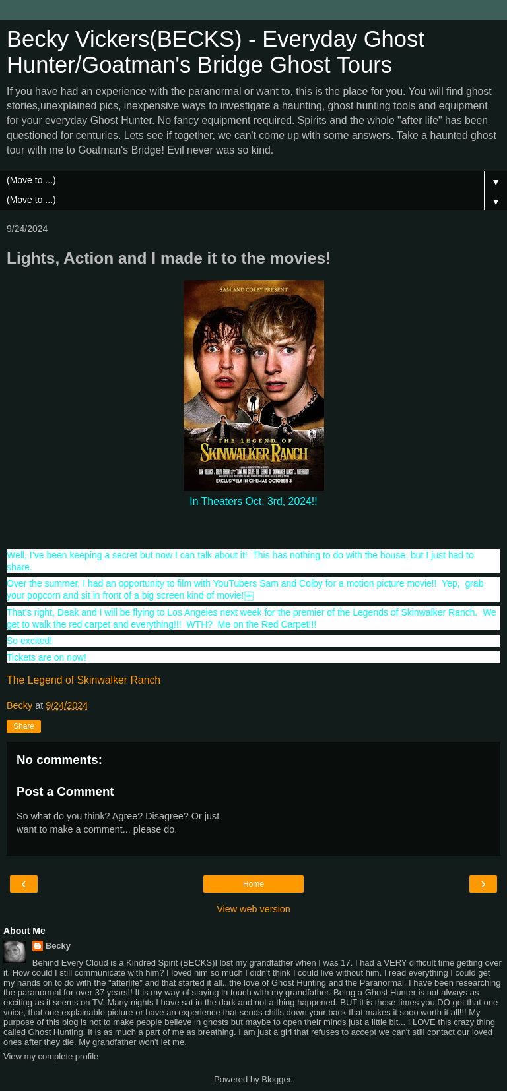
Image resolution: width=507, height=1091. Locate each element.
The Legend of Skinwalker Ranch (83, 680)
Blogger (275, 1079)
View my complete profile (50, 1056)
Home (253, 884)
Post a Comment (65, 791)
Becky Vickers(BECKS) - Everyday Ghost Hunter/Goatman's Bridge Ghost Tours (215, 51)
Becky (58, 946)
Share (23, 726)
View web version (253, 909)
